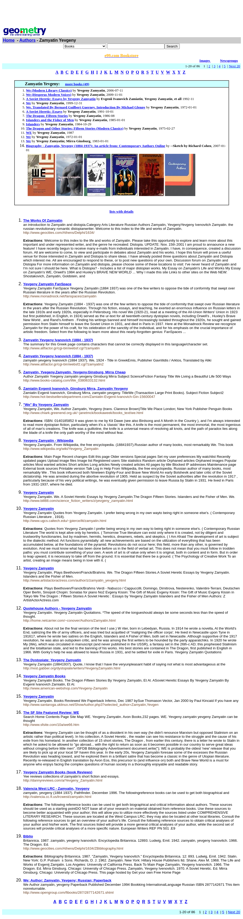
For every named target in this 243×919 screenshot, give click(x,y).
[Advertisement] (121, 14)
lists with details (121, 211)
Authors (28, 40)
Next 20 (234, 66)
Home (8, 40)
